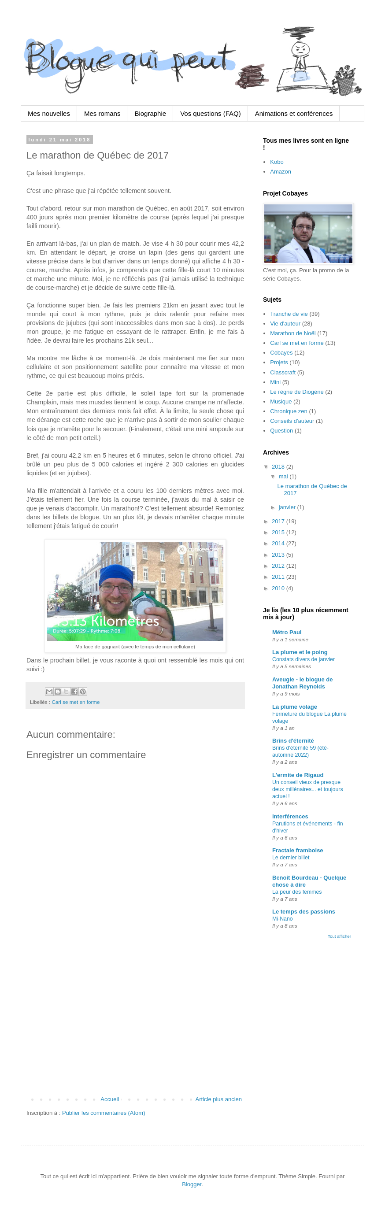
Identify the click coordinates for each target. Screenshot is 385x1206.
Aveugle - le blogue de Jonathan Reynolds (302, 683)
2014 (279, 543)
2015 (279, 532)
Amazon (280, 171)
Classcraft (283, 372)
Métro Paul (286, 632)
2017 (279, 521)
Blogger (191, 1184)
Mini (275, 382)
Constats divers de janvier (303, 659)
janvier (288, 507)
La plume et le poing (300, 652)
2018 (279, 466)
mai (284, 476)
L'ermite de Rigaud (298, 775)
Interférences (290, 816)
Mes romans (102, 113)
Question (281, 430)
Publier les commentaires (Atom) (103, 1113)
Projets (279, 362)
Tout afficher (339, 936)
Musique (281, 401)
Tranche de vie (289, 314)
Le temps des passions (303, 911)
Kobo (276, 162)
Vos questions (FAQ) (210, 113)
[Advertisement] (135, 1022)
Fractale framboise (297, 850)
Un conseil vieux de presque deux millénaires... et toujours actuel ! (307, 789)
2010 (279, 588)
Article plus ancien (219, 1099)
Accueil (109, 1099)
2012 (279, 565)
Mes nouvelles (49, 113)
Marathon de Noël (292, 333)
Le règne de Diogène (296, 391)
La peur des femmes (297, 892)
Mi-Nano (282, 919)
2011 (279, 576)
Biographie (150, 113)
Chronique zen (288, 411)
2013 (279, 554)
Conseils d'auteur (292, 421)
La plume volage (294, 706)
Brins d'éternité (293, 740)
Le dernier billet (290, 858)
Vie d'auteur (285, 323)
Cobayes (281, 352)
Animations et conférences (294, 113)
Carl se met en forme (76, 702)
